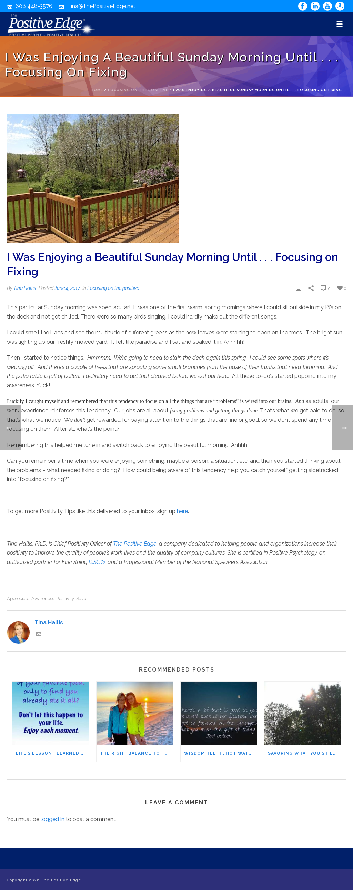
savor (82, 598)
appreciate (18, 598)
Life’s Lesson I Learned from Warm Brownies (52, 753)
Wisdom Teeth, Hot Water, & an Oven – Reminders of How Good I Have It (220, 753)
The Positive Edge (135, 543)
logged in (52, 819)
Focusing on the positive (138, 90)
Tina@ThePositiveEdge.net (101, 6)
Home (97, 90)
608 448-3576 (34, 6)
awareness (42, 598)
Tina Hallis (24, 288)
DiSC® (97, 562)
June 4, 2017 (67, 288)
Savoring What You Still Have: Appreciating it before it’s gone (304, 753)
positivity (65, 598)
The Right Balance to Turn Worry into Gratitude (136, 753)
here (182, 511)
